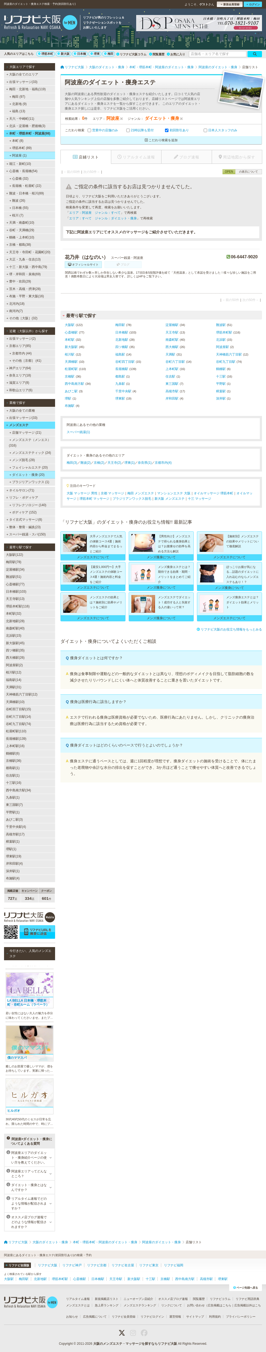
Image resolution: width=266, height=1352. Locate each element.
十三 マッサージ (199, 499)
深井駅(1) (13, 871)
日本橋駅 (121, 332)
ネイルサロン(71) (20, 490)
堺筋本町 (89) (20, 148)
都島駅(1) (13, 768)
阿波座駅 (222, 347)
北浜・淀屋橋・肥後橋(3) (25, 126)
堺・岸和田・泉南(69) (23, 274)
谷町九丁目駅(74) (18, 724)
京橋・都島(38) (18, 245)
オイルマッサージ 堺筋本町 (213, 493)
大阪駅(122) (14, 555)
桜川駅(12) (13, 672)
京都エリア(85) (18, 346)
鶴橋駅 (221, 369)
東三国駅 (172, 384)
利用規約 (215, 1316)
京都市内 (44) (20, 353)
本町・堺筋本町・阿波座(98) (28, 133)
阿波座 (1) (18, 155)
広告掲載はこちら (219, 1305)
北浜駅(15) (13, 635)
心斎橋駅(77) (15, 584)
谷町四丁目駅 (125, 362)
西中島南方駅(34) (18, 790)
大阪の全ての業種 (20, 410)
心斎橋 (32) (18, 178)
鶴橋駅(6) (13, 753)
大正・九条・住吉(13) (23, 259)
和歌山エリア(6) (19, 390)
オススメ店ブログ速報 (173, 1298)
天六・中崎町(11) (20, 119)
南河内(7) (14, 311)
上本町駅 (172, 369)
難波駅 (221, 325)
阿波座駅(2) (14, 665)
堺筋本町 (45, 53)
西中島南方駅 (74, 384)
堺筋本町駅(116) (18, 606)
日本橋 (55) (18, 208)
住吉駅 (170, 376)
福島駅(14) (13, 680)
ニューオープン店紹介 (138, 1298)
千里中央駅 (123, 391)
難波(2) (85, 463)
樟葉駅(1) (13, 841)
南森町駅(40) (15, 628)
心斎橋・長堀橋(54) (21, 171)
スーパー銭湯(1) (78, 432)
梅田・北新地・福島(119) (26, 89)
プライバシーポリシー (241, 1316)
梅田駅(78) (13, 562)
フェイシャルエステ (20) (28, 467)
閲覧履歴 (156, 54)
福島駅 (120, 354)
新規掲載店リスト (106, 1298)
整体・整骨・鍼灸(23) (23, 527)
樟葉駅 (221, 391)
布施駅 (69, 406)
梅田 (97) (17, 97)
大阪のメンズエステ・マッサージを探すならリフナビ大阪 (135, 1344)
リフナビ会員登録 (123, 1316)
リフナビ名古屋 (123, 1265)
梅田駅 (120, 325)
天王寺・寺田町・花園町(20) (28, 252)
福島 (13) (17, 111)
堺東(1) (129, 463)
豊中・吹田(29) (18, 281)
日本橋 (80, 53)
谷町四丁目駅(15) (18, 709)
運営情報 (175, 1316)
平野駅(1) (13, 812)
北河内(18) (15, 304)
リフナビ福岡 (173, 1265)
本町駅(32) (13, 613)
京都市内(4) (163, 463)
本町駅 (69, 340)
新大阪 (63, 53)
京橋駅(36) (13, 761)
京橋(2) (99, 463)
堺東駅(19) (13, 856)
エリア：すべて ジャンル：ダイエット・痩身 (103, 218)
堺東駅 (120, 398)
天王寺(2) (114, 463)
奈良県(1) (145, 463)
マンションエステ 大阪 (173, 493)
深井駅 (221, 398)
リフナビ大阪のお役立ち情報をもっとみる (229, 629)
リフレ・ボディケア (22, 497)
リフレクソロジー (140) (27, 505)
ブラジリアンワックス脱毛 (132, 499)
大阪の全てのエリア (22, 74)
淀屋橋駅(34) (15, 569)
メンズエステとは (78, 1305)
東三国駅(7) (14, 805)
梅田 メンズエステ (140, 493)
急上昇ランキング (106, 1305)
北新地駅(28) (15, 621)
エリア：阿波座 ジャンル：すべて (95, 213)
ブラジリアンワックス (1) (29, 482)
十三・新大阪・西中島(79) (26, 267)
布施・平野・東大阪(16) (25, 296)
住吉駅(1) (13, 775)
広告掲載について (95, 1316)
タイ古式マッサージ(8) (24, 519)
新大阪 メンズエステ (169, 499)
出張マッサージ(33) (22, 82)
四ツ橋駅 (121, 347)
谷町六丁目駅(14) (18, 717)
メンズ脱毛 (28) (22, 460)
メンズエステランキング (140, 1305)
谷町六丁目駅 (175, 362)
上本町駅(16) (15, 746)
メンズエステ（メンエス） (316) (30, 442)
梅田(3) (72, 463)
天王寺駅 (172, 332)
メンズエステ (17, 425)
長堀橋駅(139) (16, 739)
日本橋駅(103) (16, 591)
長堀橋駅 (121, 369)
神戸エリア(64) (18, 368)
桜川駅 (69, 354)
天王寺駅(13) (15, 599)
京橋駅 (69, 376)
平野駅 (221, 384)
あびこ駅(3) (14, 819)
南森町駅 (172, 340)
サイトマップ (195, 1316)
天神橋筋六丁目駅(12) (21, 694)
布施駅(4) (13, 878)
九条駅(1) (13, 797)
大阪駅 (69, 325)
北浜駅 (221, 340)
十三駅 (221, 376)
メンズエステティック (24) (30, 453)
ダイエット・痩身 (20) (27, 475)
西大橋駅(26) (15, 657)
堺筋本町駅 (224, 332)
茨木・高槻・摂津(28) (23, 289)
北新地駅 (121, 340)
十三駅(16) (13, 783)
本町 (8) (16, 141)
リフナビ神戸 (72, 1265)
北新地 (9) (18, 104)
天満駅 (170, 354)
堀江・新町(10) (18, 164)
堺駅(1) (11, 849)
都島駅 (120, 376)
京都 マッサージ (112, 493)
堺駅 (68, 398)
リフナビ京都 (96, 1265)
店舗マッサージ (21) (25, 432)
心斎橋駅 (71, 332)
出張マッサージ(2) (21, 338)
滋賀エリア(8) (17, 383)
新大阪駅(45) (15, 643)
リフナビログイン (152, 1316)
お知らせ (72, 1316)
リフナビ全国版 (17, 1265)
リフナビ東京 (149, 1265)
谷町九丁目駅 (225, 362)
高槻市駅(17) (15, 834)
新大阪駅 (71, 347)
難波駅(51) (13, 577)
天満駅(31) (13, 687)
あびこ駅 (71, 391)
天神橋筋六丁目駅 (229, 354)
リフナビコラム (220, 1298)
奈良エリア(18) (18, 375)
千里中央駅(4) (16, 827)
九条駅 (120, 384)
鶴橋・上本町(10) (20, 237)
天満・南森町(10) (20, 222)
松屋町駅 (71, 369)
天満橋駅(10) (15, 702)
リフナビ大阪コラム (131, 54)
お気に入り (176, 54)
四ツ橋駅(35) (15, 650)
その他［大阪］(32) (22, 318)
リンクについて (171, 1305)
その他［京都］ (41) (25, 361)
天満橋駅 (71, 362)
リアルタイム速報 (78, 1298)
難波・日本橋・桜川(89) (25, 193)
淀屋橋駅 (172, 325)
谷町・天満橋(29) (20, 230)
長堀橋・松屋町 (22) (25, 186)
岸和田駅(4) (14, 863)
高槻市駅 (172, 391)
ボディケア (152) (23, 512)
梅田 (108, 53)
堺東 (95, 53)
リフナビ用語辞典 (247, 1298)
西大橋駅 (172, 347)
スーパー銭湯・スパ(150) (26, 534)
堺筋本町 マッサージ (94, 499)
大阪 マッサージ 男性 (82, 493)
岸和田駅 (172, 398)
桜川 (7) (16, 215)
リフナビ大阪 (47, 1265)
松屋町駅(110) (16, 731)
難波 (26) (17, 200)
